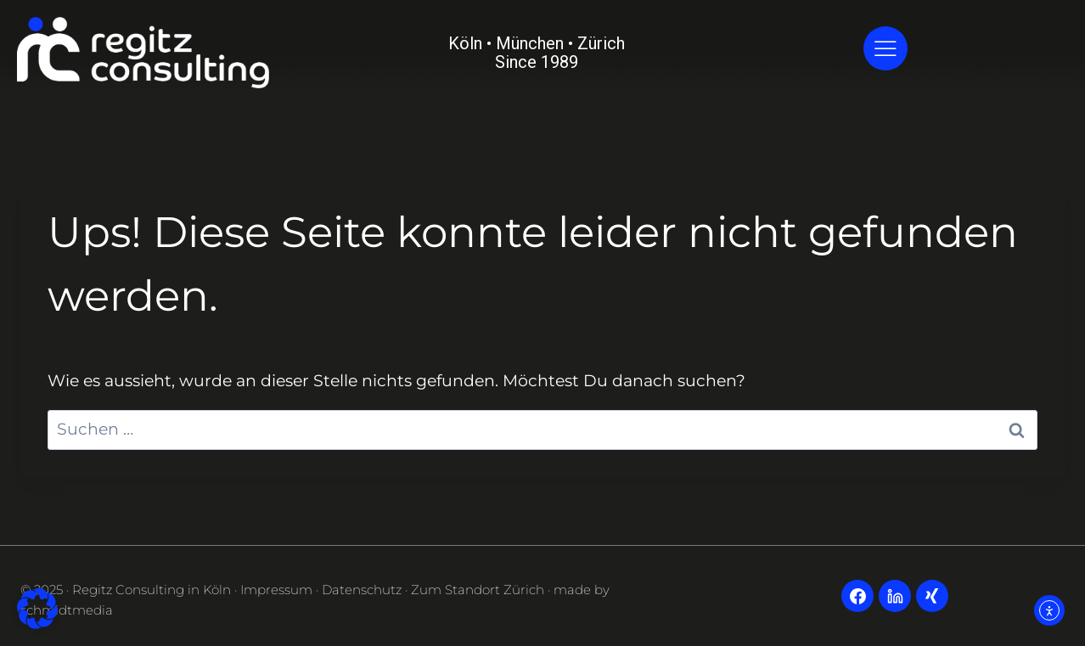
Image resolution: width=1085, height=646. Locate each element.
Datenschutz (362, 589)
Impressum (276, 589)
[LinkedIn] (895, 596)
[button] (37, 608)
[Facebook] (857, 596)
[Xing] (932, 596)
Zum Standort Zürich (477, 589)
